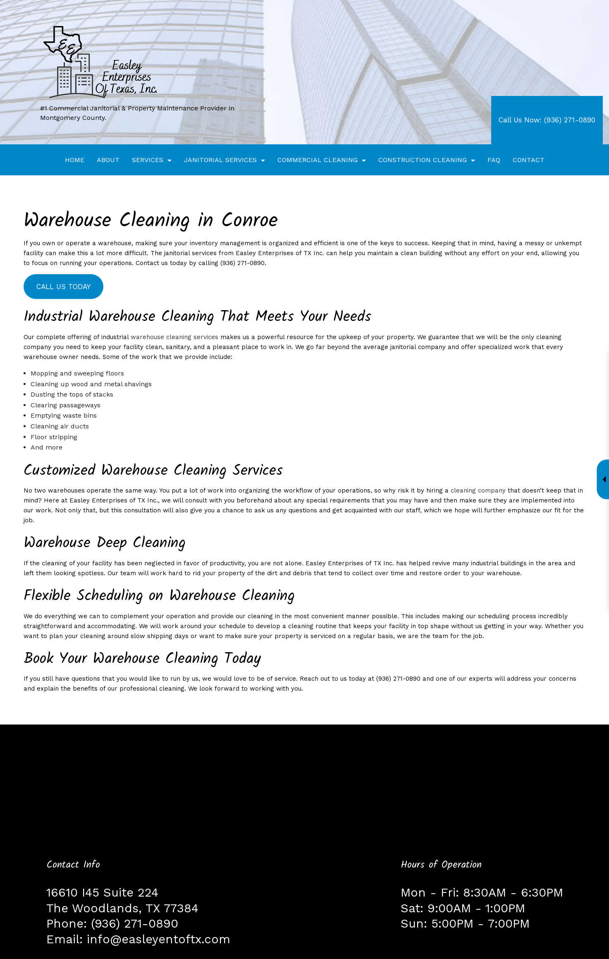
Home (74, 160)
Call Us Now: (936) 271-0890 (547, 120)
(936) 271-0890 (134, 923)
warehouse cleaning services (174, 337)
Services (147, 160)
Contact (529, 160)
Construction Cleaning (422, 160)
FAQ (493, 160)
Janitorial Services (220, 160)
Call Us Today (60, 286)
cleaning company (478, 490)
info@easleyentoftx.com (158, 939)
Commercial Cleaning (317, 160)
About (108, 160)
